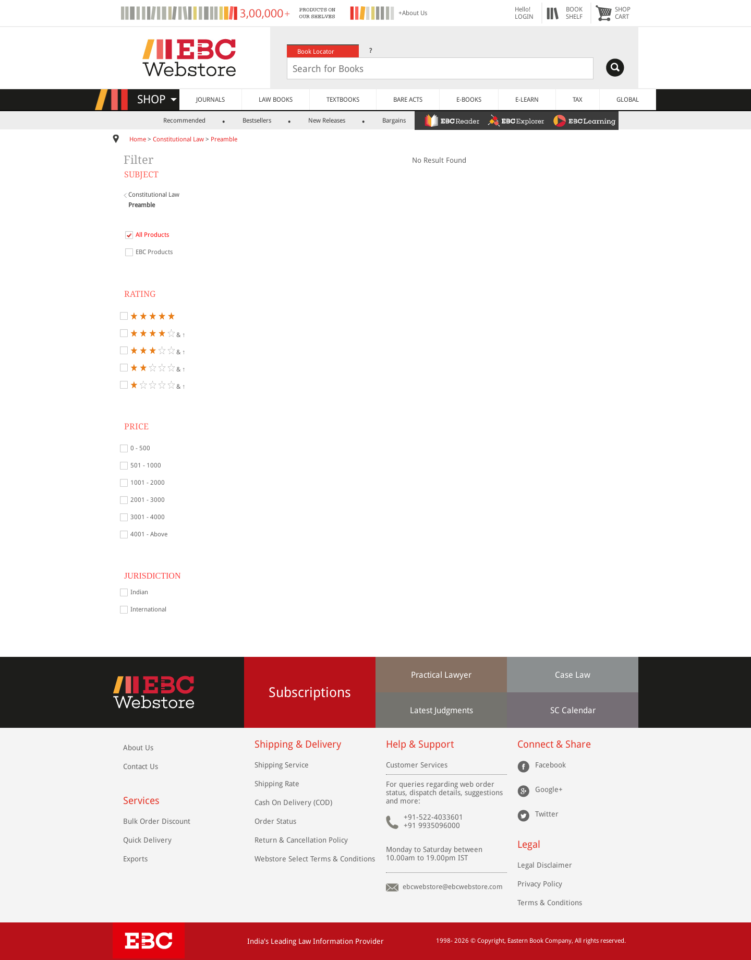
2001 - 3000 (147, 499)
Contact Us (140, 766)
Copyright (490, 940)
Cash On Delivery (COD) (293, 802)
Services (141, 801)
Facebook (550, 765)
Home (137, 139)
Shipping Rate (277, 783)
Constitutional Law (178, 139)
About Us (138, 747)
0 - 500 (140, 448)
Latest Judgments (441, 710)
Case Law (572, 675)
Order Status (275, 821)
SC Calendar (573, 710)
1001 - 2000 (147, 482)
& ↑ (157, 333)
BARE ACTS (407, 99)
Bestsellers (257, 120)
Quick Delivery (147, 840)
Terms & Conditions (549, 902)
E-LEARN (527, 99)
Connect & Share (554, 744)
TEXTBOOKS (342, 99)
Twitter (547, 814)
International (148, 609)
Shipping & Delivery (298, 744)
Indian (139, 592)
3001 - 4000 (147, 517)
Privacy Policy (539, 884)
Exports (135, 859)
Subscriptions (310, 692)
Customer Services (416, 765)
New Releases (326, 120)
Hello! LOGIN (524, 13)
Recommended (184, 120)
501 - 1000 (145, 465)
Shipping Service (282, 765)
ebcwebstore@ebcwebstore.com (453, 887)
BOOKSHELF (574, 13)
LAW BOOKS (276, 99)
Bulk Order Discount (156, 821)
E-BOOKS (468, 99)
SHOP (157, 99)
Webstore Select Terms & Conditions (315, 859)
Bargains (394, 120)
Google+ (549, 789)
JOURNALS (210, 99)
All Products (152, 234)
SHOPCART (623, 13)
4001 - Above (148, 534)
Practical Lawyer (441, 675)
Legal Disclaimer (544, 865)
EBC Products (154, 252)
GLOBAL (627, 99)
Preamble (224, 139)
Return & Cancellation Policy (301, 840)
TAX (578, 99)
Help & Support (420, 744)
